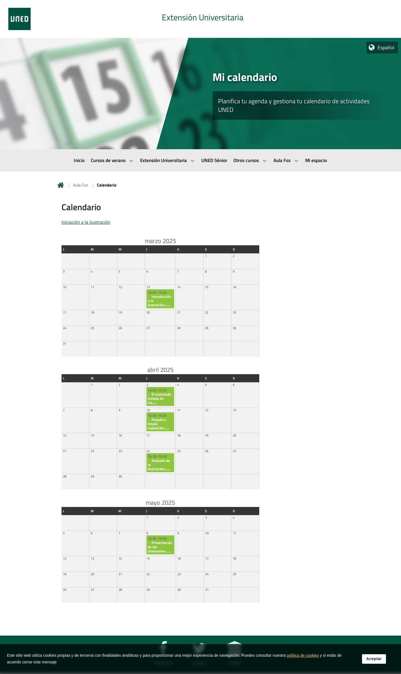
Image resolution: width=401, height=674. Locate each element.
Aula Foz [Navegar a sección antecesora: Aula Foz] (80, 185)
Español (386, 47)
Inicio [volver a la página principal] (60, 185)
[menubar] (200, 160)
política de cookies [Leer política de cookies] (303, 655)
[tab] (200, 19)
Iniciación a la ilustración (86, 222)
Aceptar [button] (374, 659)
